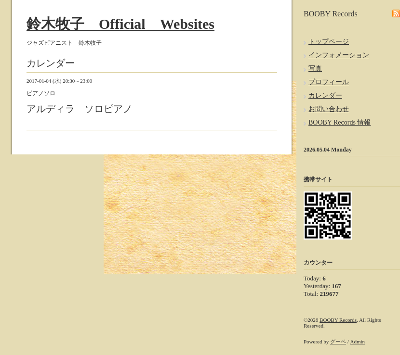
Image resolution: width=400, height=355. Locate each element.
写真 (315, 68)
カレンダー (325, 95)
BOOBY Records (338, 320)
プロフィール (328, 82)
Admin (357, 341)
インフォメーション (338, 55)
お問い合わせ (328, 109)
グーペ (338, 341)
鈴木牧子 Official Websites (120, 24)
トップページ (328, 41)
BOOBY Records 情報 (339, 122)
